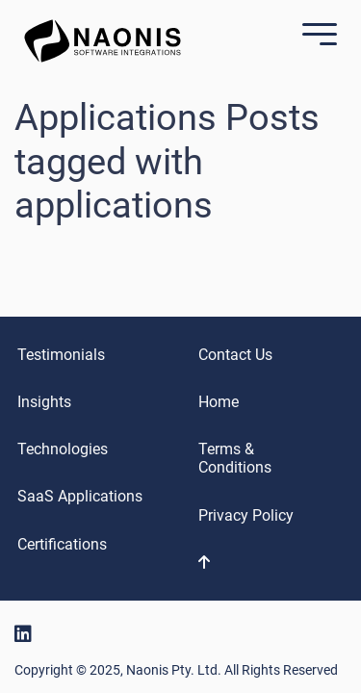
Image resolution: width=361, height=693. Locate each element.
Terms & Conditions (234, 458)
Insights (44, 402)
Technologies (62, 449)
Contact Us (235, 355)
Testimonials (61, 355)
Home (218, 402)
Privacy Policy (246, 515)
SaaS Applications (79, 496)
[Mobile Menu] (315, 36)
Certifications (62, 544)
